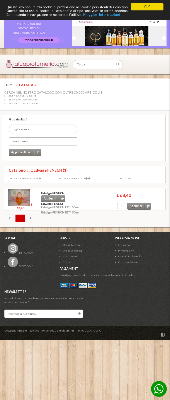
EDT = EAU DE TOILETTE (23, 95)
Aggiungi (54, 198)
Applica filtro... (26, 152)
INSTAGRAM (20, 252)
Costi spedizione (128, 262)
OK (147, 7)
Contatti (67, 262)
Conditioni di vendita (130, 256)
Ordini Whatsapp (72, 250)
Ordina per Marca (22, 178)
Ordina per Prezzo (71, 178)
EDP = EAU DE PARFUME (23, 99)
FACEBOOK (20, 266)
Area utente (70, 256)
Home (9, 85)
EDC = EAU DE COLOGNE (23, 103)
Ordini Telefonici (72, 245)
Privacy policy (126, 250)
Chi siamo (124, 245)
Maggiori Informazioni (101, 14)
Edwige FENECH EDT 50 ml (60, 207)
